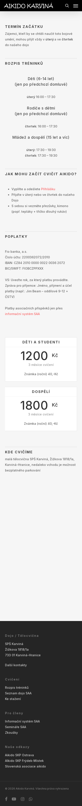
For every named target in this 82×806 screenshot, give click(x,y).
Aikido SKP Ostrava (19, 755)
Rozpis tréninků (16, 687)
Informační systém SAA (22, 721)
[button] (75, 5)
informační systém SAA (22, 314)
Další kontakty (16, 665)
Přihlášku (48, 189)
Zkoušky (11, 732)
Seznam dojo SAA (18, 693)
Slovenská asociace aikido (25, 766)
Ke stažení (13, 699)
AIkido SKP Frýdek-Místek (24, 761)
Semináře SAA (15, 727)
